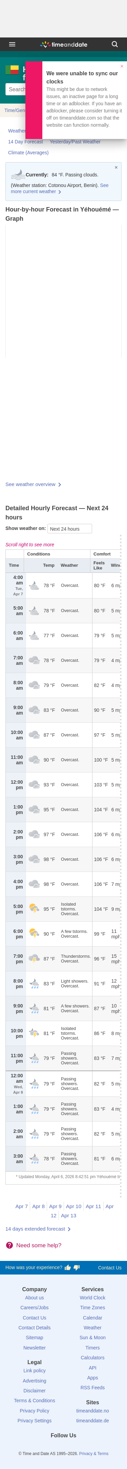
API (93, 1368)
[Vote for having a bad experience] (76, 1268)
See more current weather (59, 188)
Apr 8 (38, 1206)
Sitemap (34, 1337)
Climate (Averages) (28, 152)
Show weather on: (26, 528)
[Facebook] (41, 1448)
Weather (93, 1327)
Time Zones (92, 1307)
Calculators (92, 1357)
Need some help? (38, 1245)
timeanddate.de (92, 1420)
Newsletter (34, 1347)
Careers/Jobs (34, 1307)
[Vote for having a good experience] (68, 1268)
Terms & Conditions (34, 1400)
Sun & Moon (93, 1337)
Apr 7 (21, 1206)
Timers (92, 1347)
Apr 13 (68, 1215)
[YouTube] (86, 1448)
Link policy (34, 1370)
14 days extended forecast (35, 1229)
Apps (92, 1377)
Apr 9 (55, 1206)
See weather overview (30, 484)
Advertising (34, 1381)
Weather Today (24, 131)
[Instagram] (75, 1448)
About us (34, 1297)
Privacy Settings (34, 1420)
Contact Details (34, 1327)
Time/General (18, 110)
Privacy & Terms (93, 1453)
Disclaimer (34, 1390)
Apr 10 (73, 1206)
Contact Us (110, 1267)
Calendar (92, 1317)
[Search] (115, 44)
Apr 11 (93, 1206)
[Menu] (12, 44)
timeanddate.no (92, 1410)
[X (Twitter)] (52, 1448)
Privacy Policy (34, 1410)
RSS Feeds (93, 1387)
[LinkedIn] (64, 1448)
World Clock (92, 1297)
